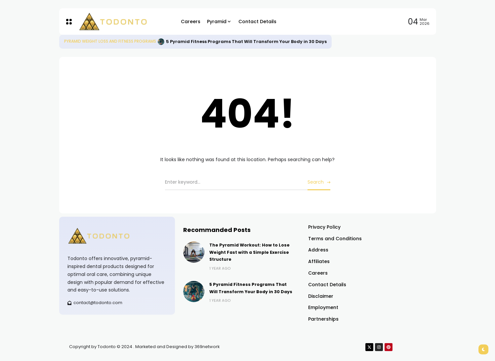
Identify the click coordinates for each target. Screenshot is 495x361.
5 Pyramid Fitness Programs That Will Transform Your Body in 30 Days (246, 41)
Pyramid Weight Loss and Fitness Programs (110, 41)
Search (316, 182)
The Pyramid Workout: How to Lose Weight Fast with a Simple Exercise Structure (249, 252)
